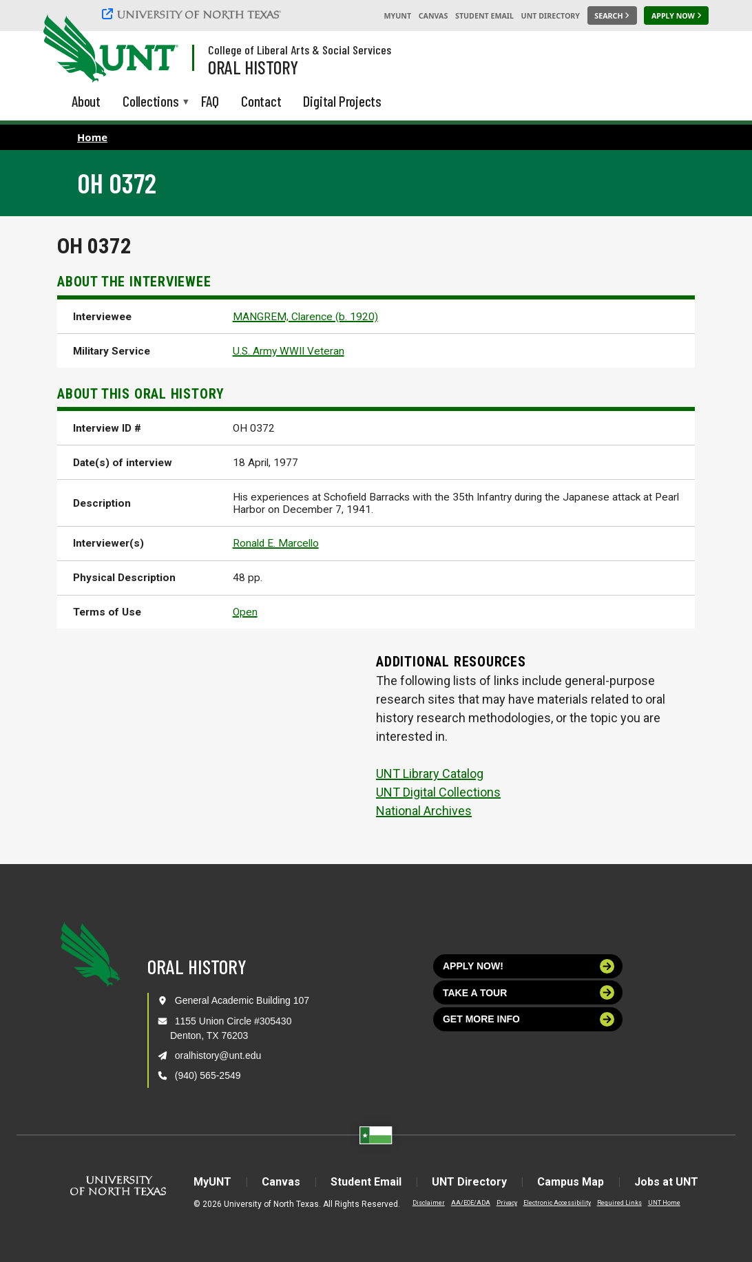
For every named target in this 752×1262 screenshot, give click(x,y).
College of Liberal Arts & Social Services (299, 49)
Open (245, 612)
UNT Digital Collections (438, 792)
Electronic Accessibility (557, 1202)
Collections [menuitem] (151, 102)
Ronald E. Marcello (276, 543)
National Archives (424, 810)
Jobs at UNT (666, 1181)
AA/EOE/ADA (470, 1202)
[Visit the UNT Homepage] (157, 49)
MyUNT (397, 16)
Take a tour (529, 992)
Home (92, 137)
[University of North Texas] (193, 13)
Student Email (484, 16)
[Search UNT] (612, 16)
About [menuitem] (86, 100)
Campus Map (570, 1181)
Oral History (253, 67)
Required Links (619, 1202)
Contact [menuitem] (261, 100)
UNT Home (664, 1202)
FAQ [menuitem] (210, 100)
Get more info (529, 1019)
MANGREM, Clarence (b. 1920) (305, 317)
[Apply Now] (676, 16)
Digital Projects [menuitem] (342, 100)
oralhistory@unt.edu (218, 1055)
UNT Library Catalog (429, 773)
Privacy (507, 1202)
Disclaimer (428, 1202)
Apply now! (529, 966)
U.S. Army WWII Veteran (288, 351)
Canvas (433, 16)
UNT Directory (550, 16)
